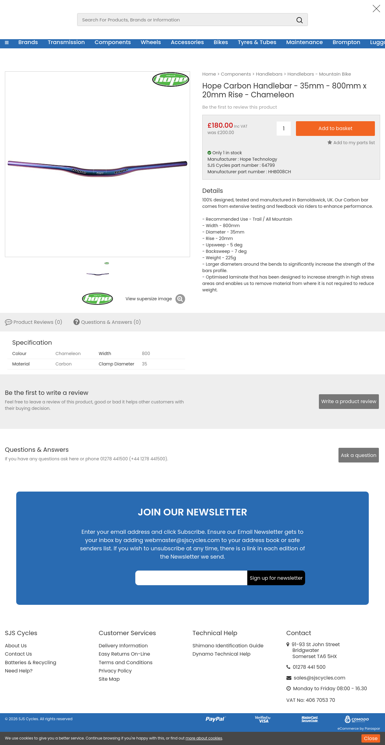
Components (113, 42)
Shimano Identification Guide (228, 645)
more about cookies (203, 738)
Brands (28, 42)
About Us (16, 645)
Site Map (109, 679)
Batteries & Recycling (30, 662)
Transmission (66, 42)
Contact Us (18, 653)
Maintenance (304, 42)
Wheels (151, 42)
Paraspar (372, 728)
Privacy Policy (115, 670)
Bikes (221, 42)
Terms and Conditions (126, 662)
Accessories (187, 42)
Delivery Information (123, 645)
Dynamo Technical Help (221, 653)
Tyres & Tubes (257, 42)
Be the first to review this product (239, 107)
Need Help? (18, 670)
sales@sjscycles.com (320, 677)
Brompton (347, 42)
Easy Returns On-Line (124, 653)
